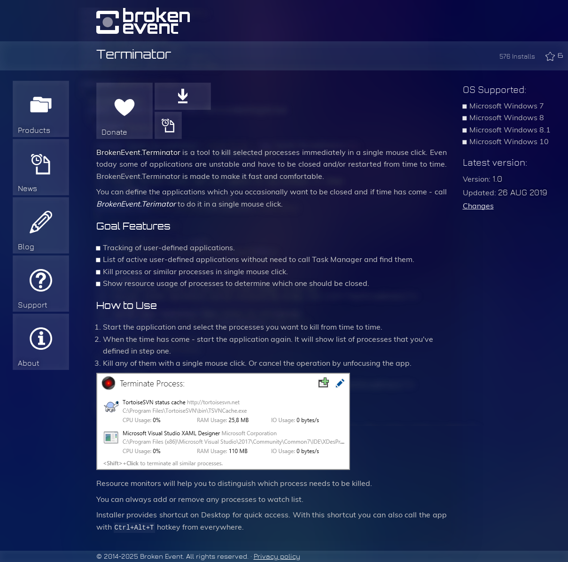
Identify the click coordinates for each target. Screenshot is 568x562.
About (28, 363)
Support (32, 305)
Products (34, 130)
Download (183, 96)
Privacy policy (277, 556)
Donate (114, 132)
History (168, 125)
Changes (478, 205)
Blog (26, 247)
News (27, 188)
